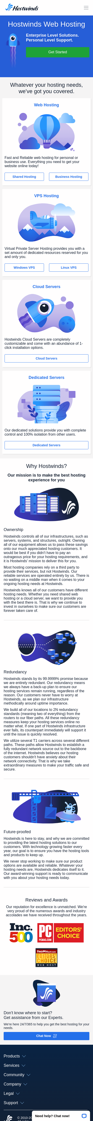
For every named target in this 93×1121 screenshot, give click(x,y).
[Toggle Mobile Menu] (86, 7)
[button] (61, 1114)
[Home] (22, 8)
